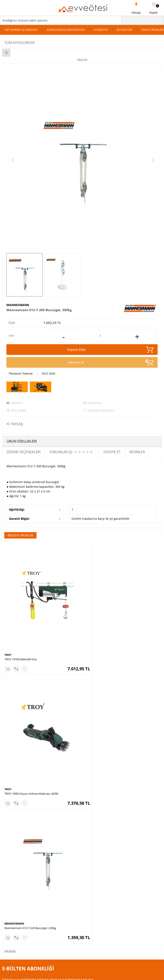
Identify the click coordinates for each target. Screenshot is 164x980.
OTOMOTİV (101, 30)
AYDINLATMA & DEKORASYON (66, 30)
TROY (7, 643)
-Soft (60, 974)
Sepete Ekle (110, 349)
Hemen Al (111, 362)
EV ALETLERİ (124, 30)
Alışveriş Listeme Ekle (100, 410)
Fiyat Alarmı (18, 410)
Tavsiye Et (17, 403)
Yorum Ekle (94, 403)
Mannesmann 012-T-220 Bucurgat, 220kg (30, 769)
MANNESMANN (17, 305)
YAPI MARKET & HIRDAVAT (21, 30)
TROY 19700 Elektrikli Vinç (20, 647)
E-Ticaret (69, 974)
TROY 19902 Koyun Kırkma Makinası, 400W (111, 647)
